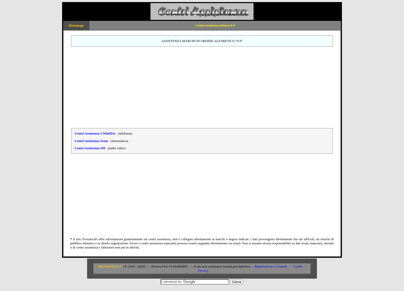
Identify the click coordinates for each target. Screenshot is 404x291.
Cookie (298, 266)
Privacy (203, 270)
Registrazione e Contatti (271, 266)
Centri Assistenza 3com (91, 141)
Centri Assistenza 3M (90, 148)
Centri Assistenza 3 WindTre (95, 133)
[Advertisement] (202, 87)
